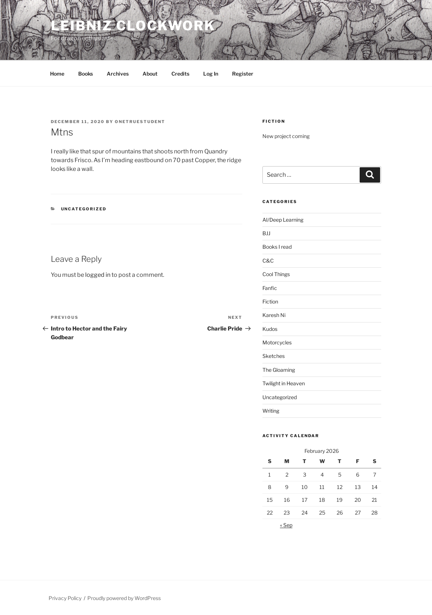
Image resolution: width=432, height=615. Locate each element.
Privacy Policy (65, 598)
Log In (210, 73)
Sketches (273, 356)
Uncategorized (84, 208)
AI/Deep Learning (282, 220)
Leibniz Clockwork (133, 26)
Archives (118, 73)
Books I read (277, 247)
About (150, 73)
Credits (180, 73)
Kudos (269, 329)
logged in (97, 274)
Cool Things (276, 274)
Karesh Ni (273, 315)
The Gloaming (278, 370)
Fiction (270, 301)
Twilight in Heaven (283, 383)
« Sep (286, 525)
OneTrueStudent (140, 121)
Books (85, 73)
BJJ (266, 233)
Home (57, 73)
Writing (270, 411)
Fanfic (269, 288)
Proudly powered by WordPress (124, 598)
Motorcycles (277, 342)
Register (242, 73)
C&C (268, 260)
